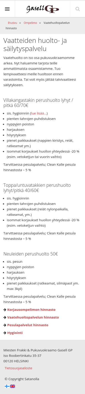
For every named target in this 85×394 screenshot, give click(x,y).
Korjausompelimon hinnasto (31, 309)
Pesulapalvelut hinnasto (27, 325)
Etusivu (12, 23)
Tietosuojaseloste (18, 368)
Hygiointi (15, 332)
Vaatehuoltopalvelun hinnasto (33, 317)
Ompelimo (30, 23)
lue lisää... (39, 113)
